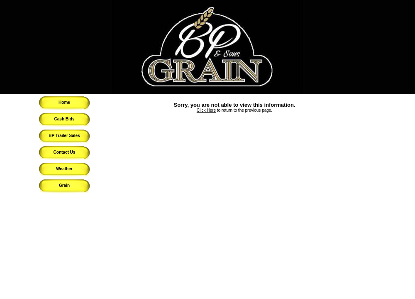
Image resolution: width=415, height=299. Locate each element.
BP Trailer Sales (64, 135)
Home (64, 102)
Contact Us (65, 152)
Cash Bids (64, 119)
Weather (64, 169)
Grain (64, 185)
